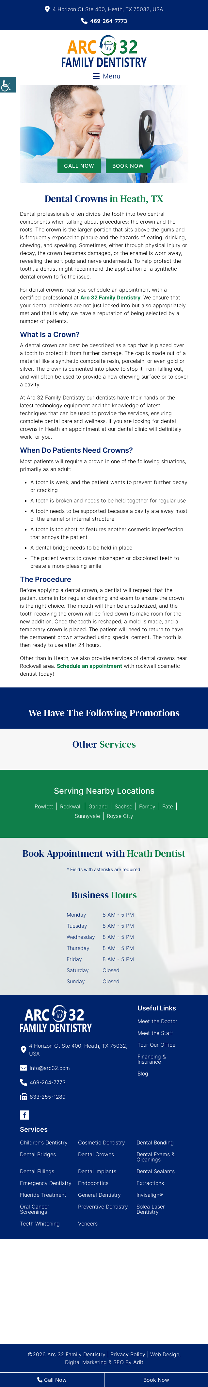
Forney (147, 806)
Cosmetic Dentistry (101, 1142)
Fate (167, 806)
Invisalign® (149, 1195)
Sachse (123, 806)
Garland (98, 806)
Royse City (120, 816)
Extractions (150, 1183)
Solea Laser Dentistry (150, 1209)
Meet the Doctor (157, 1021)
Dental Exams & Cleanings (155, 1157)
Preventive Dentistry (103, 1206)
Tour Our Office (156, 1044)
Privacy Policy (127, 1354)
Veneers (88, 1223)
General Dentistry (99, 1195)
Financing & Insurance (151, 1059)
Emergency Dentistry (46, 1183)
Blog (142, 1073)
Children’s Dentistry (44, 1142)
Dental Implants (97, 1171)
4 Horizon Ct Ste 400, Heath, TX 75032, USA (104, 9)
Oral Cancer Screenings (34, 1209)
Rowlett (44, 806)
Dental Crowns (96, 1154)
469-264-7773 (104, 21)
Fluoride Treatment (43, 1195)
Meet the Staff (155, 1033)
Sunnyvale (87, 816)
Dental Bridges (38, 1154)
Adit (138, 1362)
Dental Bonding (155, 1142)
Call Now (79, 165)
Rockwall (71, 806)
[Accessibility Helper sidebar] (8, 85)
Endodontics (93, 1183)
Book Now (128, 165)
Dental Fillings (37, 1171)
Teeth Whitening (40, 1223)
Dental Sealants (155, 1171)
